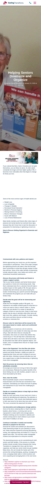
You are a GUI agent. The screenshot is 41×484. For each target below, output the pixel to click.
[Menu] (34, 3)
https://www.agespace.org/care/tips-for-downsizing (20, 469)
